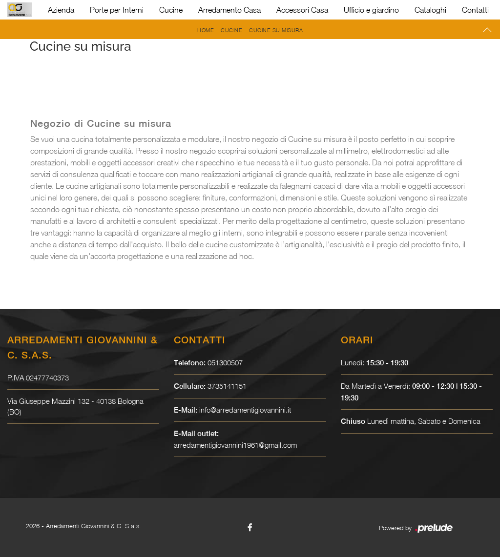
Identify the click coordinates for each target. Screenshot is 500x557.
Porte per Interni (117, 9)
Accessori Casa (302, 9)
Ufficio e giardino (371, 9)
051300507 (225, 362)
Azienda (61, 9)
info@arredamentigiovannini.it (245, 409)
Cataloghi (430, 9)
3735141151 (227, 385)
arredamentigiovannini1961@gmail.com (236, 444)
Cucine (171, 9)
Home (205, 30)
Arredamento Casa (229, 9)
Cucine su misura (276, 30)
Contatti (475, 9)
